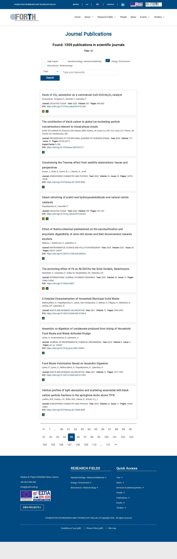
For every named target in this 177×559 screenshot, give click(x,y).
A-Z (87, 4)
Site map (112, 528)
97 (86, 437)
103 (132, 437)
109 (86, 444)
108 (78, 444)
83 (83, 429)
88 (117, 429)
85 (96, 429)
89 (124, 429)
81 (69, 429)
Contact (110, 4)
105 (53, 444)
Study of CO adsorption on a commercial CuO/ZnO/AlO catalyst (82, 95)
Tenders (121, 508)
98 (92, 437)
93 (58, 437)
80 (62, 429)
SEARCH (76, 4)
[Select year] (49, 71)
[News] (133, 17)
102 (123, 437)
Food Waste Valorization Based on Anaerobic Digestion (75, 363)
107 (70, 444)
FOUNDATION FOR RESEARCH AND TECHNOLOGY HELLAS (34, 4)
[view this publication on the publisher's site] (66, 106)
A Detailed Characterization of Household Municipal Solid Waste (80, 298)
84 (89, 429)
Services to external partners (130, 487)
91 (44, 437)
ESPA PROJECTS (32, 507)
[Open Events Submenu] (143, 17)
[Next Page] (115, 445)
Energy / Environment (121, 61)
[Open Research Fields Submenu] (105, 17)
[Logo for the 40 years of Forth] (154, 5)
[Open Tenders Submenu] (158, 17)
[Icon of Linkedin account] (123, 4)
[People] (123, 17)
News (120, 482)
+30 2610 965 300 (28, 482)
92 (51, 437)
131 (109, 444)
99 (99, 437)
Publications (123, 498)
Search (50, 77)
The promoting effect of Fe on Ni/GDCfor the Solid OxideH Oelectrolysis (85, 269)
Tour (119, 477)
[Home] (77, 17)
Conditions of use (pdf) (71, 528)
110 (95, 444)
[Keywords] (89, 72)
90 (131, 429)
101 (115, 437)
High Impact (52, 61)
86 (103, 429)
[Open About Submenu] (87, 17)
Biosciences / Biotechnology (59, 65)
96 (79, 437)
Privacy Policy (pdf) (95, 528)
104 (45, 444)
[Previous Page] (43, 429)
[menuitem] (97, 4)
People (120, 492)
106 (62, 444)
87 (110, 429)
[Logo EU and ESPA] (137, 5)
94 (65, 437)
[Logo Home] (26, 17)
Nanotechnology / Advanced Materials (85, 61)
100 (107, 437)
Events (120, 503)
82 (76, 429)
